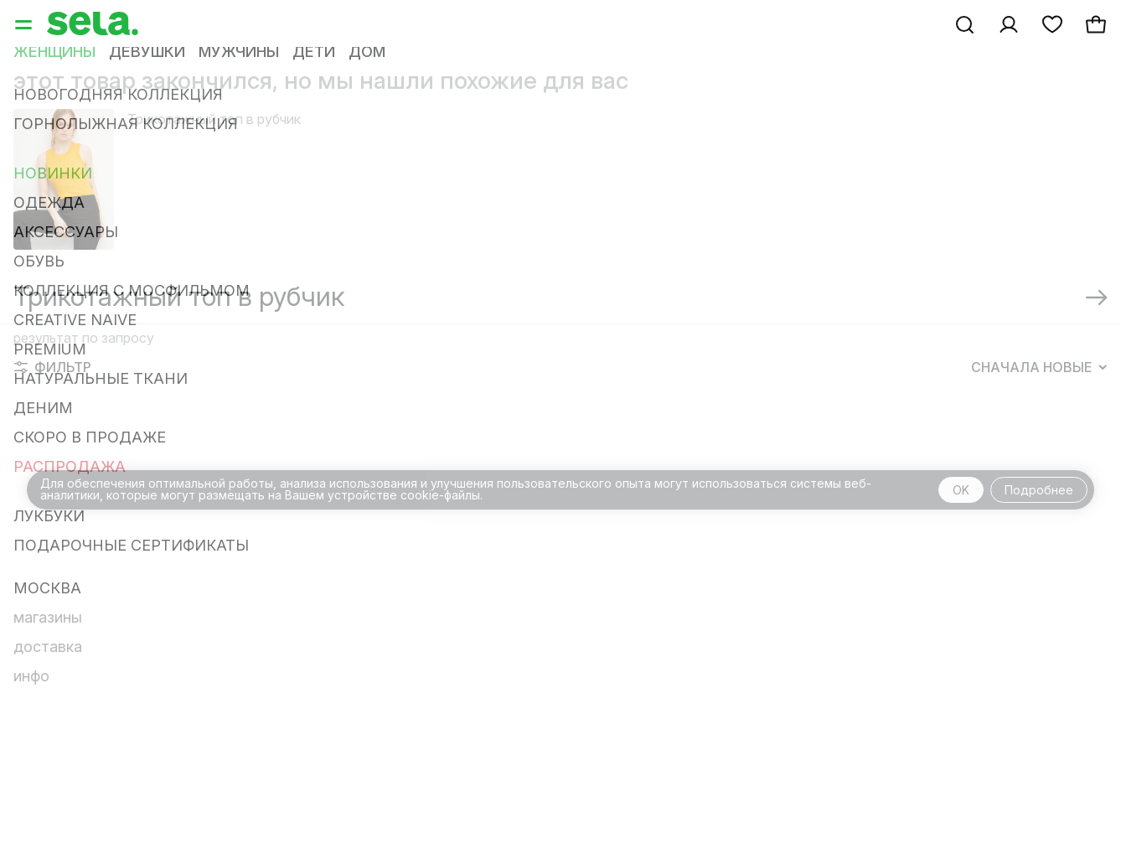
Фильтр (52, 367)
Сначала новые (1039, 367)
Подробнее (1039, 490)
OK (961, 490)
